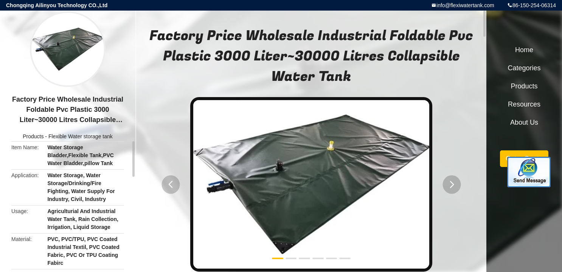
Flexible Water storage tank (80, 136)
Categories (524, 68)
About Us (524, 122)
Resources (524, 104)
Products (33, 136)
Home (524, 50)
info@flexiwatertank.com (465, 5)
